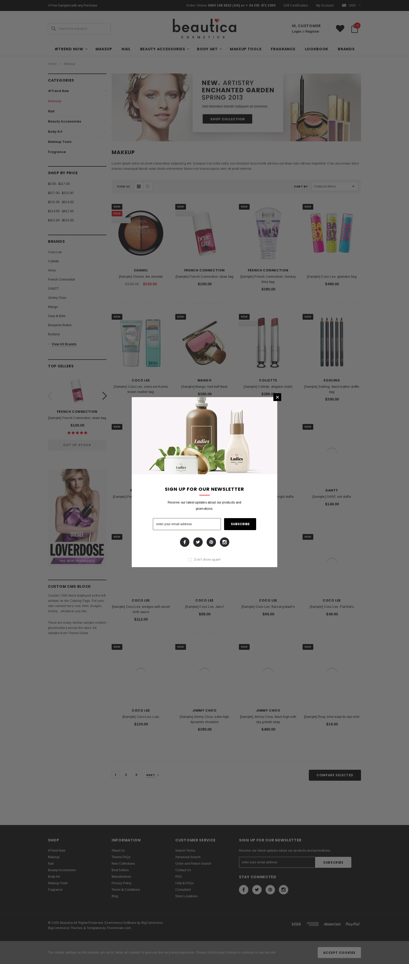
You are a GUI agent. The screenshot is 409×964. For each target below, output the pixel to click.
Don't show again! (207, 559)
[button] (277, 397)
